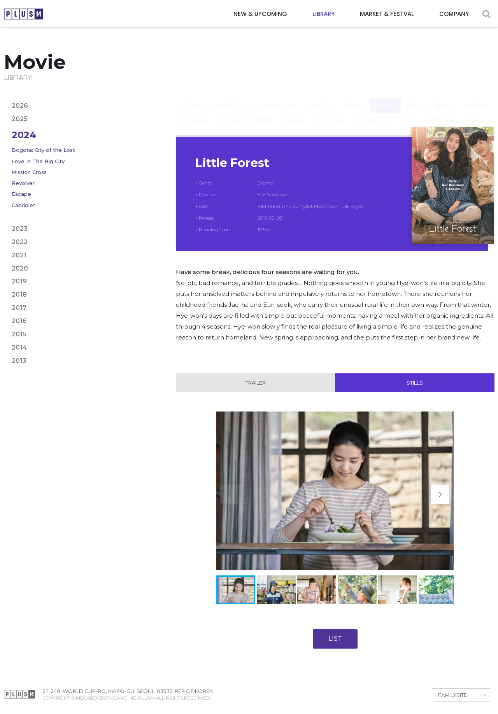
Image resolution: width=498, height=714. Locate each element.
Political (330, 112)
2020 (20, 268)
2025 (20, 119)
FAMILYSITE (452, 695)
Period (292, 112)
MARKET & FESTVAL (387, 14)
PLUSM (23, 14)
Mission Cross (29, 172)
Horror (194, 112)
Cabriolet (23, 205)
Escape (21, 194)
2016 (19, 321)
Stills (415, 383)
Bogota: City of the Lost (43, 150)
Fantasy (476, 98)
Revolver (23, 183)
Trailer (255, 383)
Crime (354, 98)
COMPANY (454, 14)
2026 (20, 105)
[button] (440, 494)
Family (441, 98)
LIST (335, 638)
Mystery (231, 112)
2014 (19, 347)
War (471, 112)
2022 (20, 242)
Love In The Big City (38, 161)
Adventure (232, 98)
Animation (279, 98)
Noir (262, 112)
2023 (20, 228)
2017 (19, 307)
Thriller (440, 112)
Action (192, 98)
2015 (19, 334)
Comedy (321, 98)
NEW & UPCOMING (260, 14)
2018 (19, 294)
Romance (372, 112)
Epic (414, 98)
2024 (24, 135)
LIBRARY (323, 14)
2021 (19, 255)
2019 (19, 281)
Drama (385, 98)
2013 (19, 360)
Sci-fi (407, 112)
